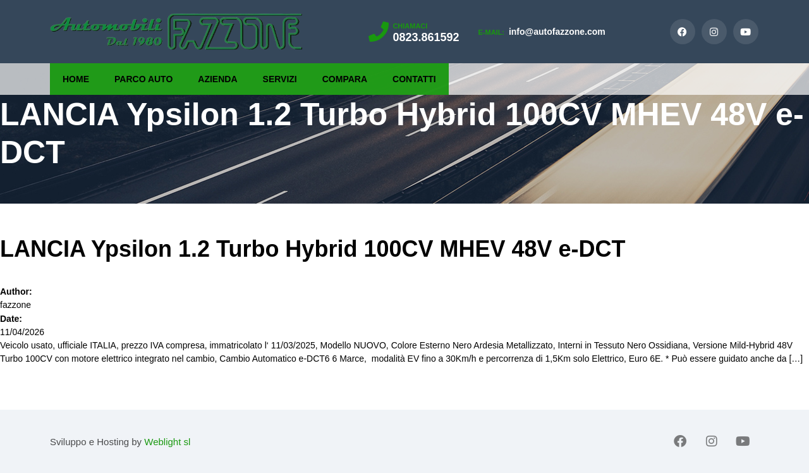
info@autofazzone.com (541, 32)
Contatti (414, 79)
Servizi (280, 79)
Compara (344, 79)
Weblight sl (167, 441)
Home (76, 79)
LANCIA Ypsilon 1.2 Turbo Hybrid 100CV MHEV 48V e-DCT (313, 249)
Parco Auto (143, 79)
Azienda (217, 79)
